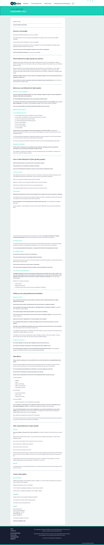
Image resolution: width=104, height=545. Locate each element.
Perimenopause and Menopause (62, 3)
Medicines (25, 3)
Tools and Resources (36, 3)
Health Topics (47, 3)
